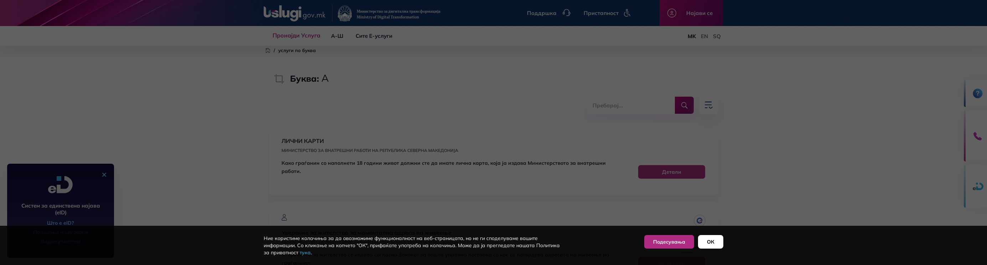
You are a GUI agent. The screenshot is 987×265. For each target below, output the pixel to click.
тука (305, 252)
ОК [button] (710, 242)
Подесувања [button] (669, 242)
